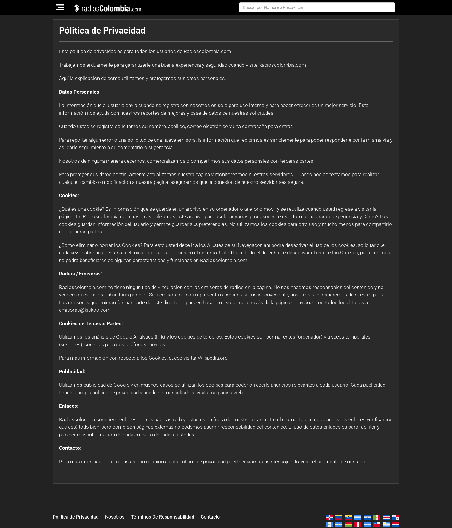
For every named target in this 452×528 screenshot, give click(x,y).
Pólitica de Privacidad (77, 516)
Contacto (219, 516)
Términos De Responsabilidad (169, 516)
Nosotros (118, 516)
